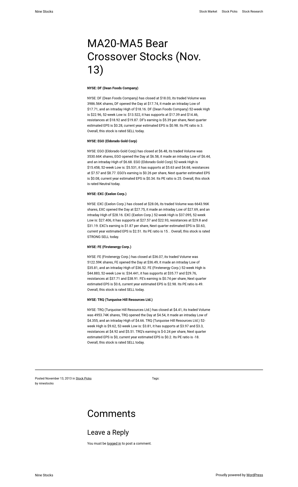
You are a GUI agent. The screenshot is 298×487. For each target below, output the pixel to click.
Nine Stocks (44, 11)
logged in (114, 443)
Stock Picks (84, 378)
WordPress (254, 475)
